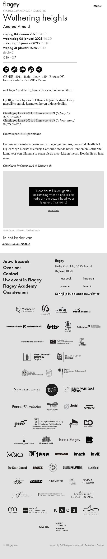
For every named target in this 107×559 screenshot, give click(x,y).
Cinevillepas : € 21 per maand (22, 134)
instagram (89, 278)
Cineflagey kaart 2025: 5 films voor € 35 (29, 120)
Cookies (100, 545)
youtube (65, 286)
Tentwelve (89, 545)
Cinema (8, 10)
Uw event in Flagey (22, 280)
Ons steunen (15, 292)
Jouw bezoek (16, 261)
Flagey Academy (20, 286)
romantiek (38, 10)
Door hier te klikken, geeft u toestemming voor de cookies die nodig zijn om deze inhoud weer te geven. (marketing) (54, 196)
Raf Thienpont (66, 545)
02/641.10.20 (64, 271)
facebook (66, 278)
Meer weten (53, 210)
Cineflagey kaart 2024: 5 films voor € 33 (29, 113)
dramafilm (21, 10)
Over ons (12, 267)
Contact (10, 273)
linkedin (87, 286)
